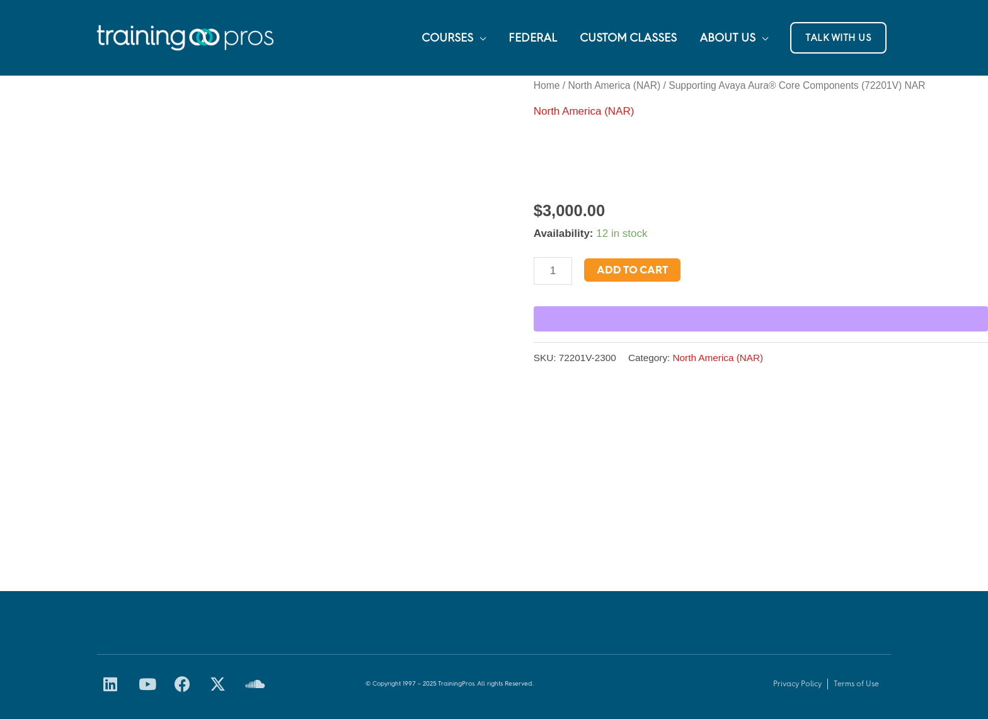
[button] (838, 38)
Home (547, 85)
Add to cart (632, 269)
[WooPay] (761, 318)
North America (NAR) (614, 85)
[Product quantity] (553, 271)
